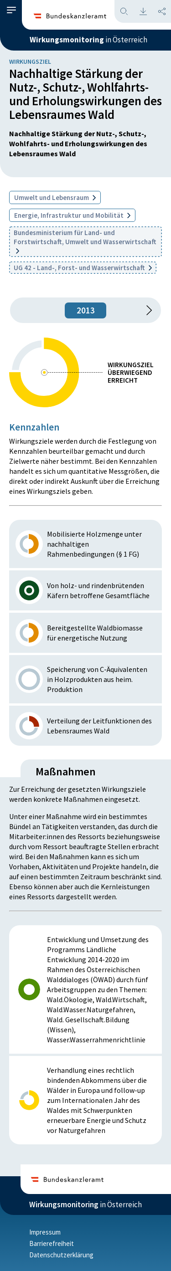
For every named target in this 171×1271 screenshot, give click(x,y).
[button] (11, 10)
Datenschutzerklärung (61, 1254)
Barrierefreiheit (51, 1243)
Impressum (45, 1232)
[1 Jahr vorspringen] (146, 310)
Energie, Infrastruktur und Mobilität (72, 215)
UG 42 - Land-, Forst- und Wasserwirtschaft (83, 267)
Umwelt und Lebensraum (55, 197)
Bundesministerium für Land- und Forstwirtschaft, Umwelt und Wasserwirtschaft (85, 241)
